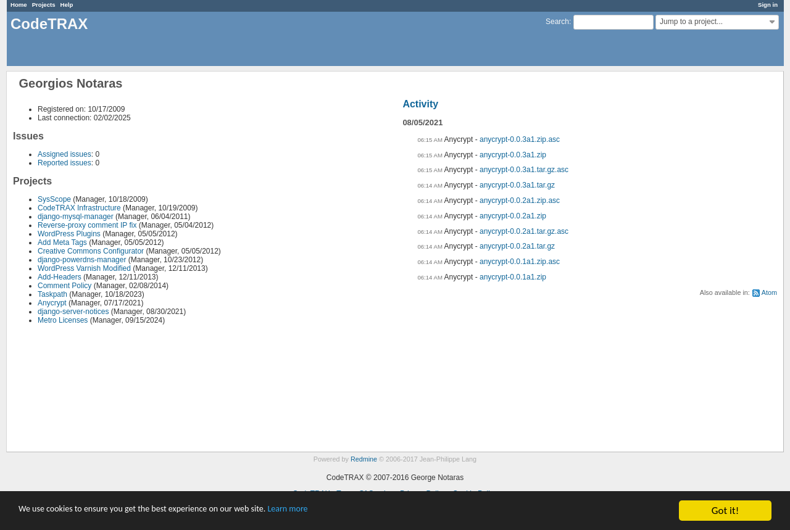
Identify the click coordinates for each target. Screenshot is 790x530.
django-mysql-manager (76, 216)
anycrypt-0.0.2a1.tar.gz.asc (524, 231)
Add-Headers (59, 277)
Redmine (364, 459)
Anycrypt (52, 303)
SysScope (54, 199)
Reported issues (64, 163)
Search (557, 21)
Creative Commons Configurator (91, 251)
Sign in (768, 4)
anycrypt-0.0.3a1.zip (513, 155)
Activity (420, 104)
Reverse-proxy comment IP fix (87, 225)
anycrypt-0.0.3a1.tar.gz (517, 185)
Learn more (345, 511)
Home (18, 4)
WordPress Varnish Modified (84, 268)
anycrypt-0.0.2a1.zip (513, 216)
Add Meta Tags (62, 242)
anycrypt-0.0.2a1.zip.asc (520, 200)
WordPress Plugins (69, 234)
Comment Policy (64, 285)
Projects (44, 4)
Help (66, 4)
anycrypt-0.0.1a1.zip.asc (520, 261)
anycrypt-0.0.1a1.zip (513, 277)
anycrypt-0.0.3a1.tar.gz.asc (524, 169)
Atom (769, 292)
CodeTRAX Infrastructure (79, 208)
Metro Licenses (63, 320)
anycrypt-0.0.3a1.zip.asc (520, 139)
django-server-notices (73, 311)
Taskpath (52, 294)
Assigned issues (64, 154)
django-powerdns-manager (82, 259)
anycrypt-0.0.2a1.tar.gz (517, 246)
